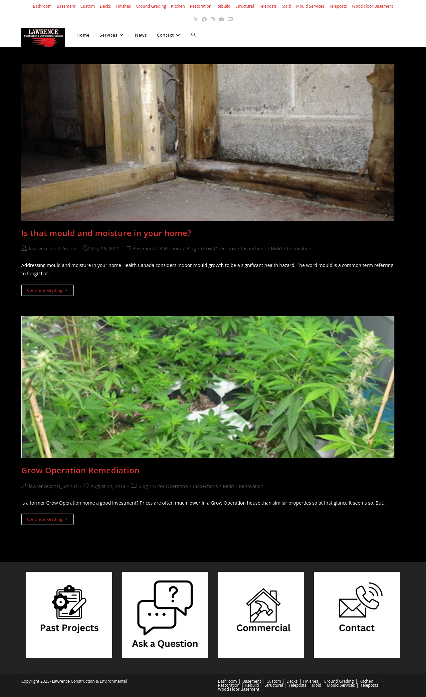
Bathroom (42, 6)
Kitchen (178, 6)
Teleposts (268, 6)
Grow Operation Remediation (80, 470)
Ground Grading (151, 6)
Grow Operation (218, 248)
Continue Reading (50, 291)
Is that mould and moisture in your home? (106, 232)
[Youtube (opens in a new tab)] (221, 19)
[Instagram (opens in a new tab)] (213, 19)
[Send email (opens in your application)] (230, 19)
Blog (191, 248)
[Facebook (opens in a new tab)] (204, 19)
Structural (245, 6)
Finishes (123, 6)
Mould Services (310, 6)
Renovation (299, 248)
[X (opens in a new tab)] (195, 19)
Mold (286, 6)
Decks (105, 6)
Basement (66, 6)
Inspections (253, 248)
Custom (88, 6)
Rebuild (223, 6)
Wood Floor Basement (372, 6)
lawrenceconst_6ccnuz (53, 248)
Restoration (201, 6)
